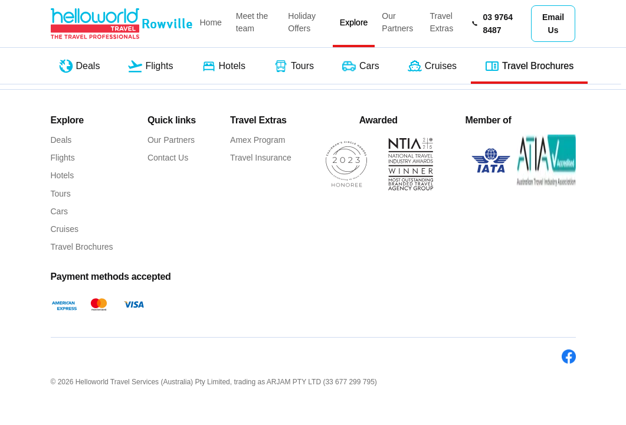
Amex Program (257, 140)
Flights (63, 157)
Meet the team (252, 22)
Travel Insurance (260, 157)
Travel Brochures (82, 246)
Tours (61, 193)
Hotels (62, 175)
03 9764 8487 (492, 23)
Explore (354, 22)
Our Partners (397, 22)
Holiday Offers (302, 22)
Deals (61, 140)
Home (211, 22)
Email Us (553, 23)
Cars (59, 211)
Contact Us (168, 157)
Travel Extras (441, 22)
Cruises (64, 229)
